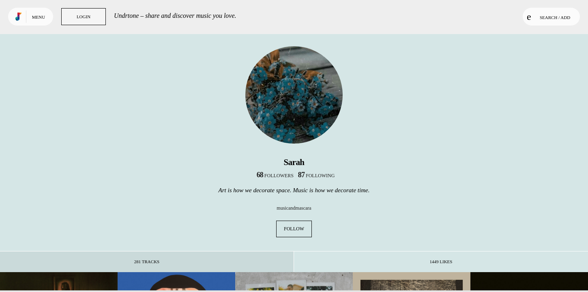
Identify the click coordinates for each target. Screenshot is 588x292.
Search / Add (548, 16)
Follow (294, 229)
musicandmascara (294, 208)
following (316, 175)
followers (275, 175)
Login (83, 16)
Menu (38, 17)
